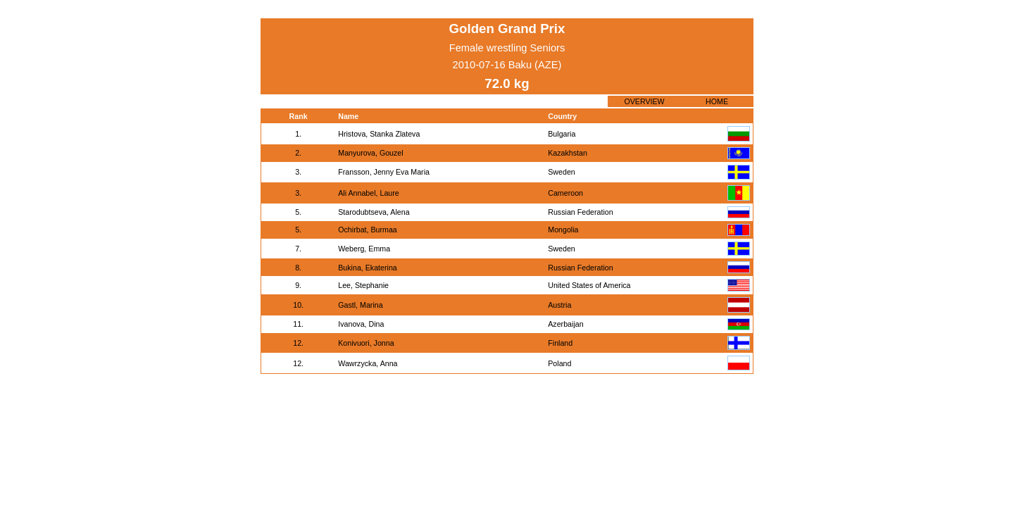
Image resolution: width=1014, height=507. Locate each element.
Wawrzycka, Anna (367, 363)
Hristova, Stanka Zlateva (379, 134)
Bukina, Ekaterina (367, 267)
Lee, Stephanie (363, 285)
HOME (717, 101)
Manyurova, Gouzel (370, 153)
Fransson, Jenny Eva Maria (384, 172)
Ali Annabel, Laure (368, 193)
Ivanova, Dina (361, 324)
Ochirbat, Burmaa (367, 229)
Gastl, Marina (360, 305)
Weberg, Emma (364, 248)
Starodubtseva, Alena (373, 212)
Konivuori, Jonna (366, 343)
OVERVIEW (644, 101)
